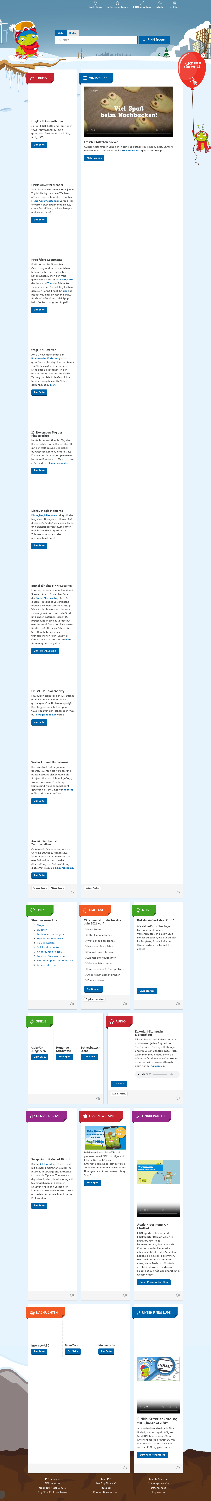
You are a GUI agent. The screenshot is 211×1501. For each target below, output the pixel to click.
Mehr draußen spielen (100, 947)
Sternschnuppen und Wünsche (55, 961)
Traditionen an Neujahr (50, 934)
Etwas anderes (96, 980)
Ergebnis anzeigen (95, 999)
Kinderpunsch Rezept (49, 952)
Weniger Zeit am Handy (101, 941)
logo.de (68, 790)
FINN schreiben (52, 1479)
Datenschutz (158, 1488)
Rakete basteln (46, 943)
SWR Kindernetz (131, 151)
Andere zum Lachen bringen (104, 975)
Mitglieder (105, 1488)
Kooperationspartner (105, 1492)
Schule (159, 5)
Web (60, 33)
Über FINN (105, 1479)
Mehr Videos (94, 158)
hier (64, 291)
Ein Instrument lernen (100, 952)
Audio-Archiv (119, 1094)
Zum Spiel (40, 1057)
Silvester (42, 930)
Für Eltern (175, 5)
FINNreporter (52, 1483)
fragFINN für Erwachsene (52, 1492)
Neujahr (41, 925)
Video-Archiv (92, 888)
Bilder (72, 33)
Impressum (158, 1492)
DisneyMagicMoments (44, 516)
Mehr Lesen (94, 930)
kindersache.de (58, 463)
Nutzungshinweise (158, 1483)
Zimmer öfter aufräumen (102, 958)
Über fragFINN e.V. (105, 1483)
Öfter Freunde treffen (100, 935)
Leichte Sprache (158, 1479)
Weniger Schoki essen (100, 964)
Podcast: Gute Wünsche (51, 956)
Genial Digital (44, 1164)
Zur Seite (39, 145)
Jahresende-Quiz (47, 965)
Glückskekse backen (48, 948)
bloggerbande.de (46, 715)
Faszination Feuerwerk (50, 939)
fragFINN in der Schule (52, 1488)
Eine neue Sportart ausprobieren (106, 969)
